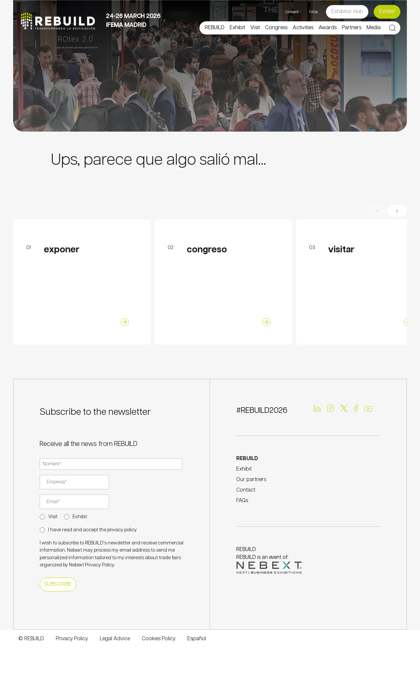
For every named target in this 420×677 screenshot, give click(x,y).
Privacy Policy (99, 564)
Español (196, 639)
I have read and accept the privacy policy (92, 529)
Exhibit (387, 11)
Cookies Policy (159, 639)
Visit (52, 516)
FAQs (313, 12)
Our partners (251, 479)
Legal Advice (115, 639)
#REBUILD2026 (261, 410)
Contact (292, 12)
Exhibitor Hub (347, 11)
